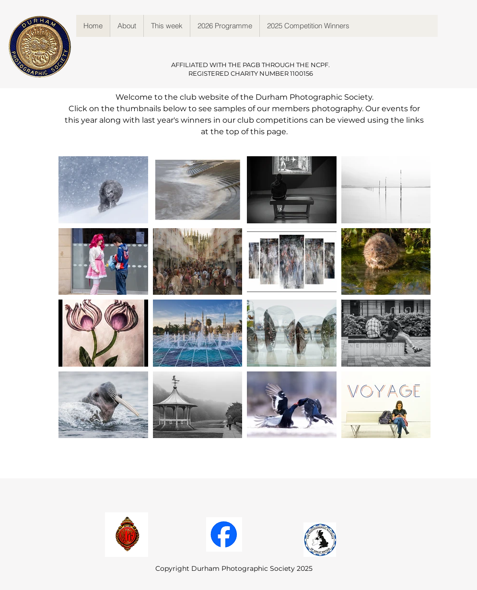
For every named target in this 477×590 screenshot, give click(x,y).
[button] (126, 26)
